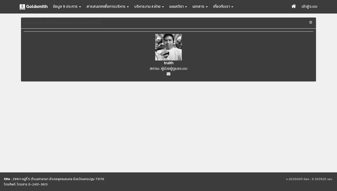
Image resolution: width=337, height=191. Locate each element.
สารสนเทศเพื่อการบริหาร (107, 6)
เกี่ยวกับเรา (223, 6)
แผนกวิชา (178, 6)
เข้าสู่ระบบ (309, 6)
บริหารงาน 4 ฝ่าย (149, 6)
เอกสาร (200, 6)
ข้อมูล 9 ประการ (67, 6)
